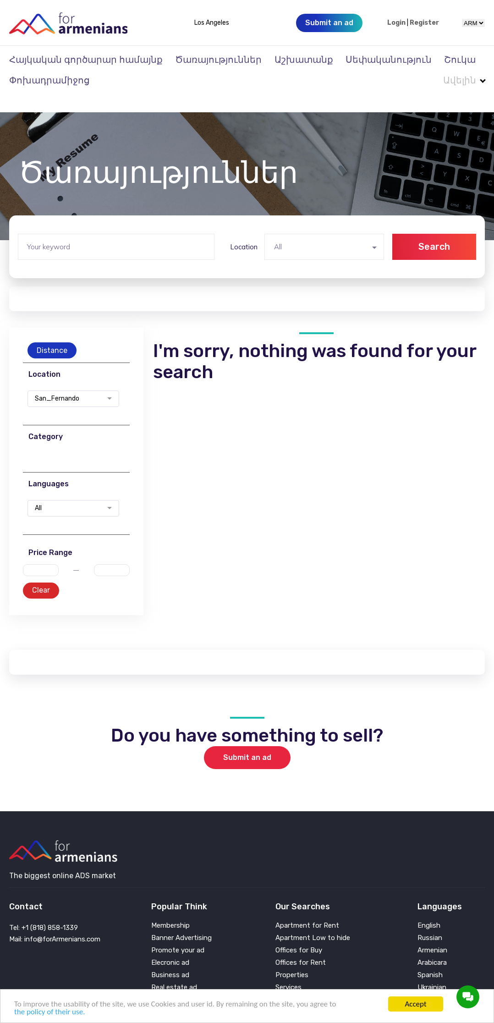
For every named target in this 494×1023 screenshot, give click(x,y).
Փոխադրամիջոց (49, 80)
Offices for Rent (300, 944)
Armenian (432, 932)
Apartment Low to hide (312, 919)
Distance (52, 332)
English (428, 907)
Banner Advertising (181, 919)
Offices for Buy (298, 932)
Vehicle (286, 981)
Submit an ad (247, 739)
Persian (429, 981)
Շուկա (460, 59)
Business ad (170, 956)
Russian (429, 919)
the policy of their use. (49, 1012)
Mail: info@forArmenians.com (54, 921)
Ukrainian (431, 969)
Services (288, 969)
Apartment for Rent (307, 907)
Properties (291, 956)
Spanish (430, 956)
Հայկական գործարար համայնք (86, 59)
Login (396, 23)
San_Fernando (57, 380)
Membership (170, 907)
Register (424, 23)
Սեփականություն (389, 59)
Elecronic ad (170, 944)
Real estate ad (174, 969)
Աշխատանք (303, 59)
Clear (41, 571)
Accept (415, 1004)
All (38, 490)
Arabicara (432, 944)
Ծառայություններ (218, 59)
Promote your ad (177, 932)
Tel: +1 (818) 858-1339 (43, 909)
